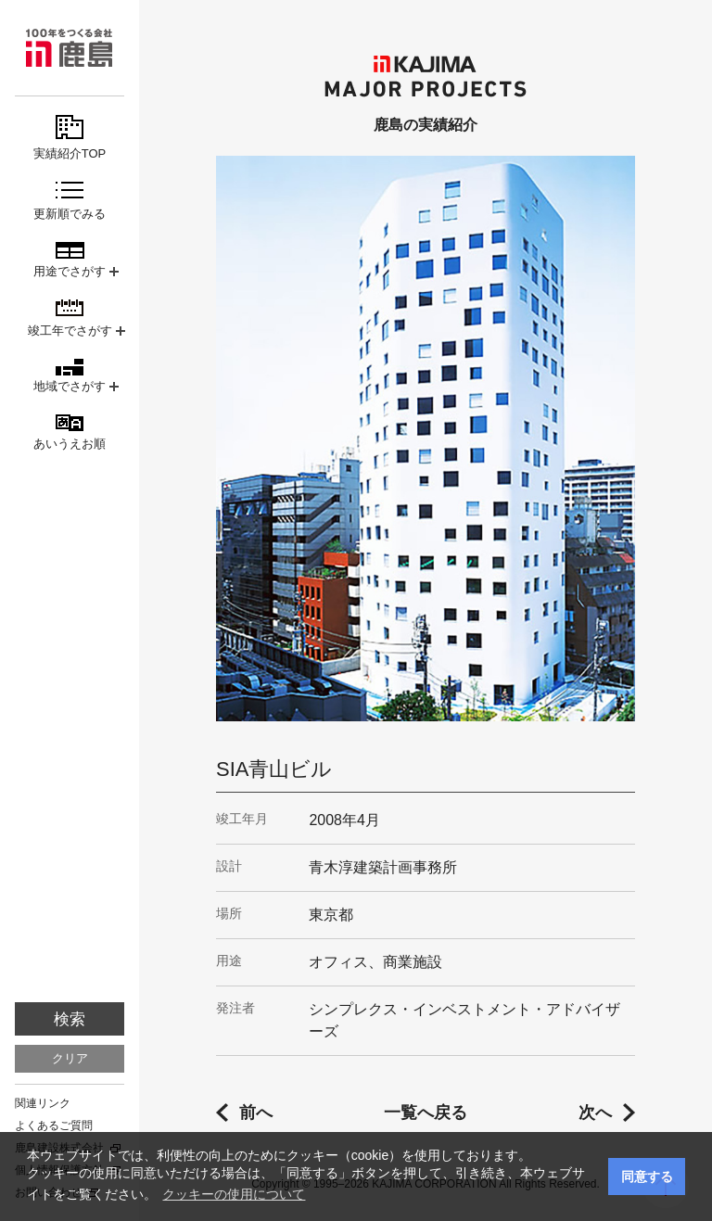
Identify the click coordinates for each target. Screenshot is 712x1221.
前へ (256, 1112)
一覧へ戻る (425, 1112)
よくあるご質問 (54, 1125)
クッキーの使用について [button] (233, 1194)
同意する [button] (647, 1176)
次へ (595, 1112)
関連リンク (42, 1103)
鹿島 (69, 48)
